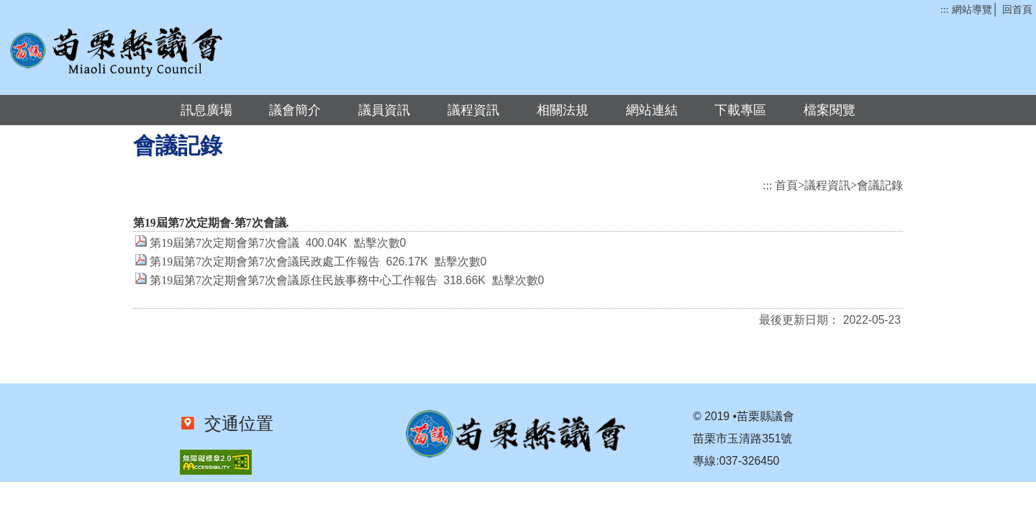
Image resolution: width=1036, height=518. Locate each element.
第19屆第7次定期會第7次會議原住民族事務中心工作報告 (293, 280)
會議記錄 (880, 185)
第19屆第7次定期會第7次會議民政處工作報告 (264, 261)
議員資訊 (384, 110)
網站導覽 (972, 9)
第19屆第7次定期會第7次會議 (224, 243)
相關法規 (563, 110)
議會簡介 (295, 110)
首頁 (786, 185)
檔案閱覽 (829, 110)
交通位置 (234, 423)
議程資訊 (473, 110)
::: (944, 9)
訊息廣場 (206, 110)
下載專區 (740, 110)
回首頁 (1017, 9)
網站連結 (652, 110)
